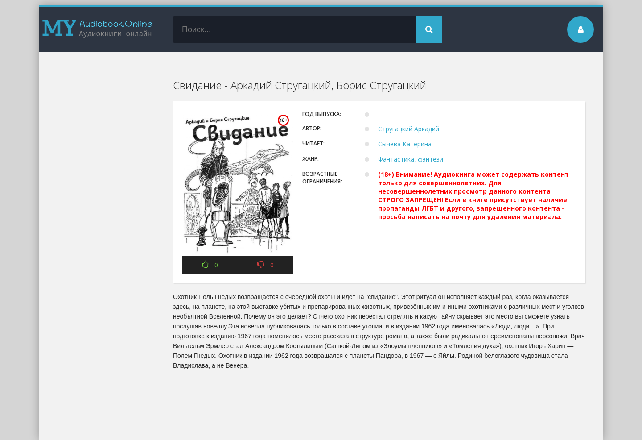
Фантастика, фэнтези (410, 159)
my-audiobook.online (97, 29)
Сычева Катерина (405, 144)
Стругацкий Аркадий (408, 129)
